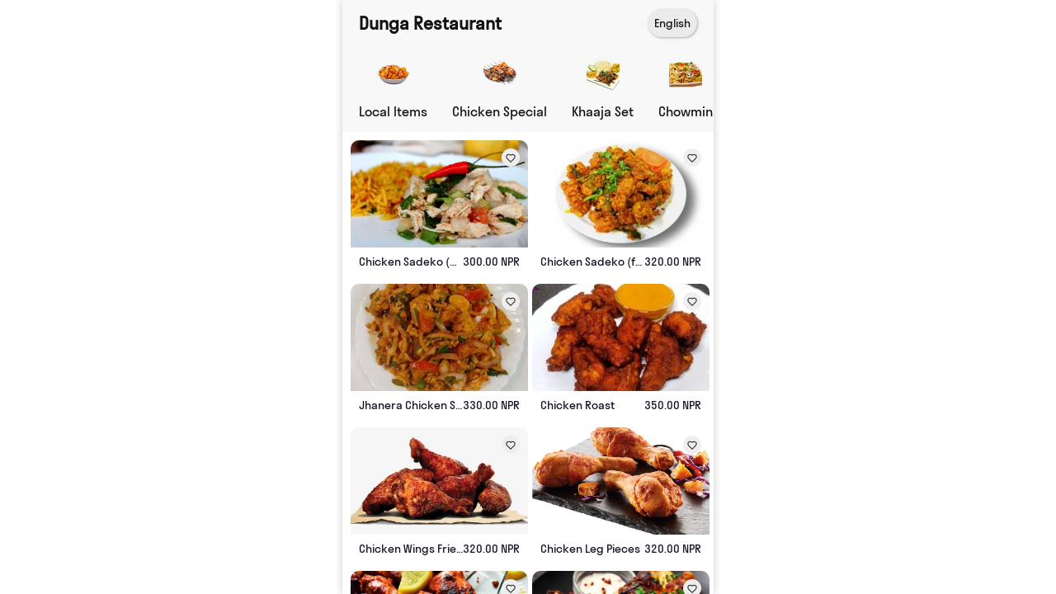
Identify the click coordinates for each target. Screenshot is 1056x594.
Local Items (393, 111)
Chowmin (685, 111)
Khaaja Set (603, 111)
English (672, 23)
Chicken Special (499, 111)
